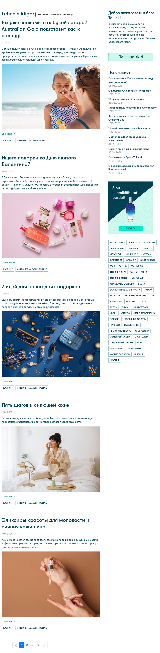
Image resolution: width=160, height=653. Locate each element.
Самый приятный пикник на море (128, 148)
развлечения (131, 325)
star (112, 266)
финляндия (116, 348)
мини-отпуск (141, 307)
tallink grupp (118, 272)
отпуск (125, 313)
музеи (113, 313)
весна (141, 284)
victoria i (137, 278)
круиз (144, 301)
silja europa (147, 260)
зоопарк (115, 295)
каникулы (116, 301)
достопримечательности (125, 289)
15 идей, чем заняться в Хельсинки (129, 128)
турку (140, 342)
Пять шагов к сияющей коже (35, 405)
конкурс (131, 301)
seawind (131, 260)
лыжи (124, 307)
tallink (123, 266)
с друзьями (142, 331)
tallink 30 (137, 266)
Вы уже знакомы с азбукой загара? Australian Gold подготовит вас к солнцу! (44, 29)
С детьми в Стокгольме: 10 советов (129, 90)
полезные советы (135, 319)
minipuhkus (132, 254)
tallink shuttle (119, 278)
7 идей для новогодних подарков (41, 286)
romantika (116, 260)
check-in (134, 242)
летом (113, 307)
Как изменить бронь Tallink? (125, 157)
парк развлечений (144, 313)
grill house (117, 248)
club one (149, 242)
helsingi (133, 248)
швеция (139, 354)
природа (115, 325)
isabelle (147, 248)
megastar (115, 254)
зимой (148, 289)
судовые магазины (121, 342)
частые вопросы (120, 354)
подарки (115, 319)
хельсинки (134, 348)
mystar (147, 254)
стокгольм (141, 336)
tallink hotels (138, 272)
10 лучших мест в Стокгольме (126, 99)
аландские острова (122, 284)
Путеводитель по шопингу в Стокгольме (132, 107)
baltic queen (117, 242)
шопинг (8, 140)
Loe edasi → (8, 133)
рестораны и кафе (120, 331)
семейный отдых (120, 336)
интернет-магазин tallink (32, 140)
